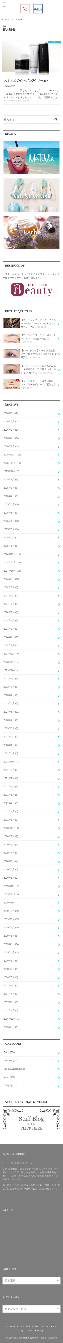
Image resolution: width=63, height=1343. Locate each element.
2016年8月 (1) (11, 1027)
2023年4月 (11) (12, 720)
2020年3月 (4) (11, 861)
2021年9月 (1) (11, 770)
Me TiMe (10, 1060)
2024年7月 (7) (11, 595)
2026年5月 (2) (11, 413)
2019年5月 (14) (12, 944)
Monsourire (10, 1326)
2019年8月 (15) (12, 919)
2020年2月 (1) (11, 869)
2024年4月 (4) (11, 620)
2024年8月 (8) (11, 587)
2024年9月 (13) (12, 579)
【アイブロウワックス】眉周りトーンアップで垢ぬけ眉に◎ (30, 339)
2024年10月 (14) (12, 570)
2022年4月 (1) (11, 753)
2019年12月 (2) (12, 886)
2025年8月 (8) (11, 487)
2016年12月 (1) (12, 1018)
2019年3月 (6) (11, 960)
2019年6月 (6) (11, 935)
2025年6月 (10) (12, 504)
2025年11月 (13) (12, 463)
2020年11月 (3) (12, 828)
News (10, 1077)
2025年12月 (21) (12, 454)
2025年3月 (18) (12, 529)
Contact (30, 1330)
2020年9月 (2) (11, 836)
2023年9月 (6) (11, 678)
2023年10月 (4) (12, 670)
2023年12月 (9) (12, 653)
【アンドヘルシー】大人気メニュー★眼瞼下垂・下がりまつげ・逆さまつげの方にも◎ (30, 369)
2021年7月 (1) (11, 778)
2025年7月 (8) (11, 496)
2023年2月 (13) (12, 736)
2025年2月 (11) (12, 537)
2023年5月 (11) (12, 711)
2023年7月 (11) (12, 695)
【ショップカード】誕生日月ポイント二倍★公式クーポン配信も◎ (30, 384)
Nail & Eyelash (14, 1069)
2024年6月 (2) (11, 604)
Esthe (10, 1052)
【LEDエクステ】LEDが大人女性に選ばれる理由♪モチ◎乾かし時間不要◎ (30, 354)
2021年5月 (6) (11, 794)
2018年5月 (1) (11, 977)
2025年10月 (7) (12, 471)
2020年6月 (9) (11, 844)
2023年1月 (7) (11, 745)
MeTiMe (45, 1326)
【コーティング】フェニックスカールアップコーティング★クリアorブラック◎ (30, 323)
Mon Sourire (29, 1337)
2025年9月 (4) (11, 479)
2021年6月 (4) (11, 786)
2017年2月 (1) (11, 1010)
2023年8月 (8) (11, 687)
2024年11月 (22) (12, 562)
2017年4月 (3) (11, 994)
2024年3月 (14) (12, 628)
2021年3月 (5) (11, 811)
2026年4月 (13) (12, 421)
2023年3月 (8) (11, 728)
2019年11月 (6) (12, 894)
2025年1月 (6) (11, 546)
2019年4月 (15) (12, 952)
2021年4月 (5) (11, 803)
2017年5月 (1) (11, 985)
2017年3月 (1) (11, 1002)
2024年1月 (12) (12, 645)
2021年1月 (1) (11, 819)
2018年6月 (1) (11, 969)
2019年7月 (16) (12, 927)
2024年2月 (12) (12, 637)
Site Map (39, 1330)
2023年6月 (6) (11, 703)
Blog (21, 1330)
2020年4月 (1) (11, 853)
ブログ (10, 1085)
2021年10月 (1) (12, 761)
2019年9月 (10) (12, 911)
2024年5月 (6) (11, 612)
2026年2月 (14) (12, 438)
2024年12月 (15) (12, 554)
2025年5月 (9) (11, 512)
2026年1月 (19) (12, 446)
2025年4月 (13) (12, 521)
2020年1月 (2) (11, 877)
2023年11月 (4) (12, 662)
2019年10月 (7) (12, 902)
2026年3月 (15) (12, 429)
